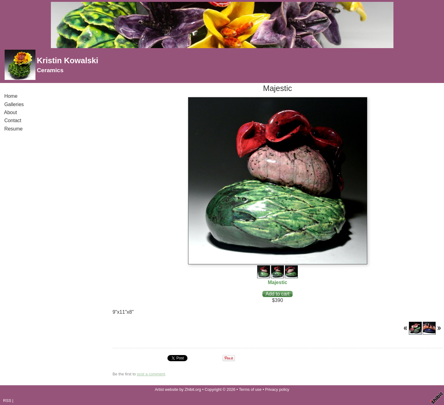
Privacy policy (277, 389)
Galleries (14, 104)
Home (11, 96)
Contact (13, 120)
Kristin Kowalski (67, 60)
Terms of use (250, 389)
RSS (7, 400)
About (11, 112)
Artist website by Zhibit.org (178, 389)
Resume (13, 128)
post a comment (151, 374)
